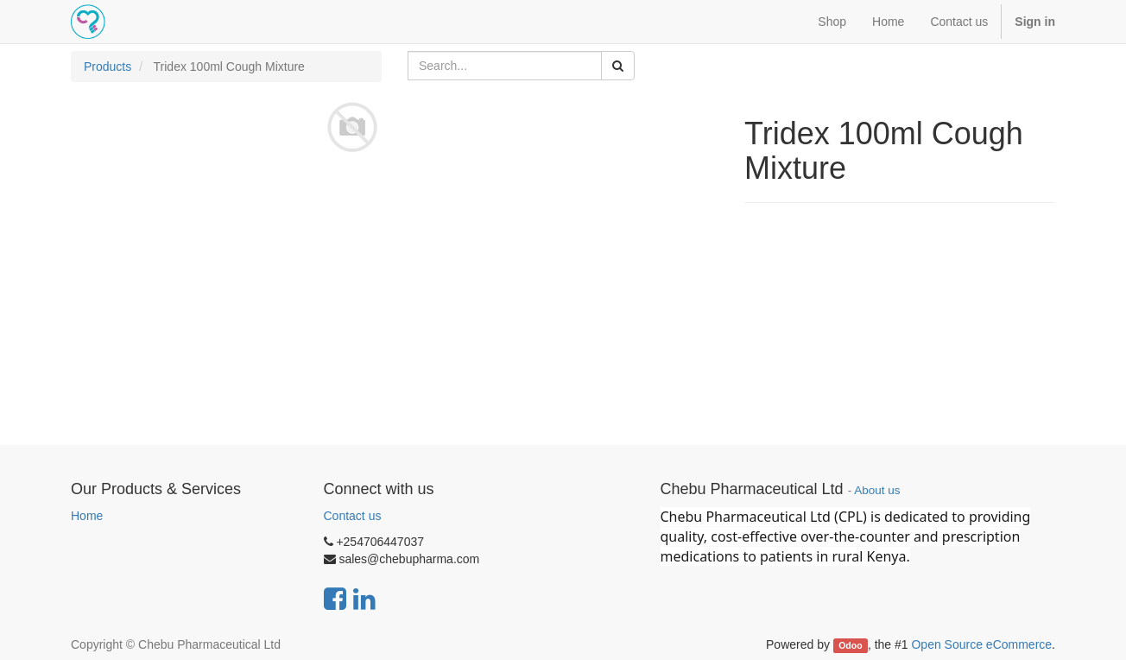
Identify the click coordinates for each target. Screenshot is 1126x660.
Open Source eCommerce (981, 644)
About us (877, 490)
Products (107, 66)
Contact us (353, 516)
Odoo (850, 645)
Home (87, 516)
